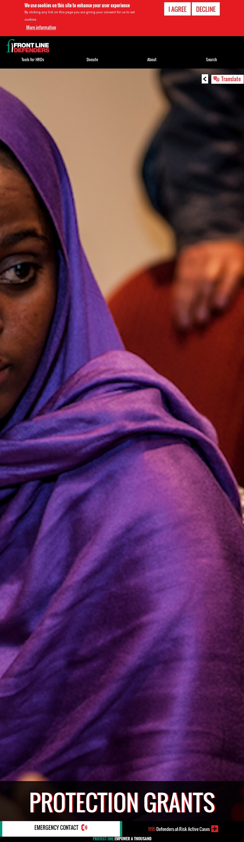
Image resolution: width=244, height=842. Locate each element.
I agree (177, 9)
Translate (231, 79)
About (152, 59)
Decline (206, 9)
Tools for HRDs (32, 59)
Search (211, 59)
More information (41, 27)
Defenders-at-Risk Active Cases (178, 828)
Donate (92, 59)
